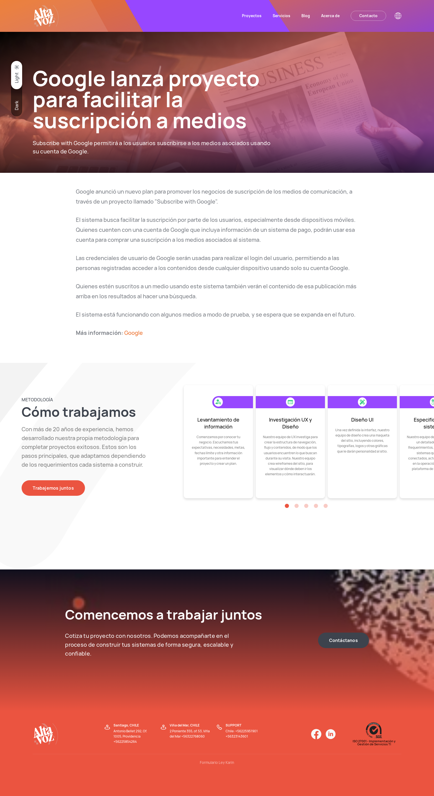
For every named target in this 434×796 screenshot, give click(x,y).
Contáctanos (343, 640)
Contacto (368, 15)
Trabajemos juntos (53, 488)
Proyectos (252, 15)
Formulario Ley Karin (217, 762)
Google (133, 333)
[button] (287, 506)
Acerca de (330, 15)
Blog (305, 15)
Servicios (281, 15)
